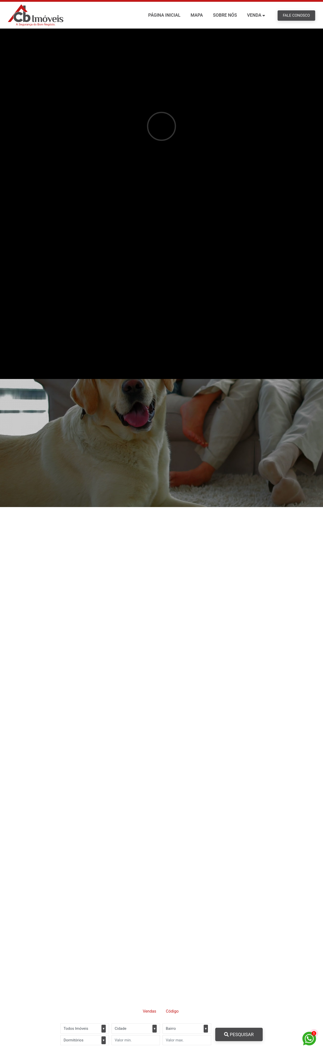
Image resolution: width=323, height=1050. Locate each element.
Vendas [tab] (149, 1011)
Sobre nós (225, 15)
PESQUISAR (239, 1034)
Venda (254, 15)
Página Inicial (164, 15)
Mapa (197, 15)
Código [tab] (172, 1011)
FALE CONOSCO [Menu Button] (296, 15)
